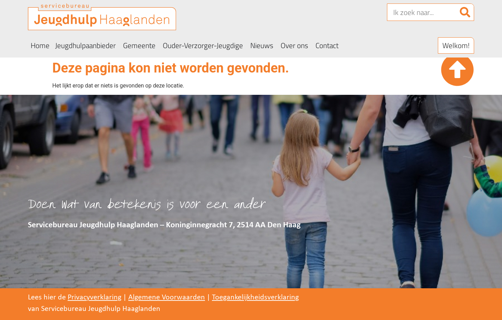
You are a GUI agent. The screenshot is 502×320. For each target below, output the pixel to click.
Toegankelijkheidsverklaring (255, 298)
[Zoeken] (465, 12)
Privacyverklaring (94, 298)
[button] (456, 45)
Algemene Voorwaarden (166, 298)
